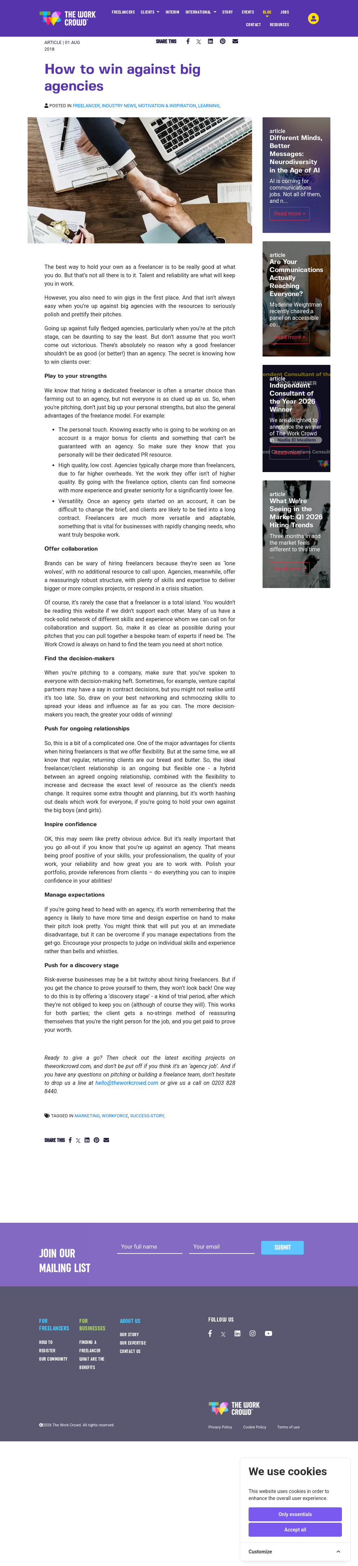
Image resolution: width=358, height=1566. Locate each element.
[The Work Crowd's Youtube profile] (268, 1334)
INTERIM (173, 12)
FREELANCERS (123, 14)
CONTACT (253, 26)
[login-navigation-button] (313, 18)
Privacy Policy (220, 1427)
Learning (209, 105)
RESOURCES (279, 26)
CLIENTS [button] (148, 12)
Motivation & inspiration (167, 105)
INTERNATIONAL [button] (199, 12)
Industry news (119, 105)
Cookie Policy (254, 1427)
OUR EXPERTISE (133, 1343)
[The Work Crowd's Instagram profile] (253, 1334)
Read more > (289, 213)
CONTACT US (130, 1351)
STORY (227, 14)
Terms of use (288, 1427)
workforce (115, 1115)
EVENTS (248, 14)
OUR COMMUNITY (53, 1359)
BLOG (267, 14)
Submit (282, 1247)
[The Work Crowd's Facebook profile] (210, 1334)
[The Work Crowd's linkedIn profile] (238, 1334)
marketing (87, 1115)
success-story (147, 1115)
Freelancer (86, 105)
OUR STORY (129, 1334)
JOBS (284, 14)
